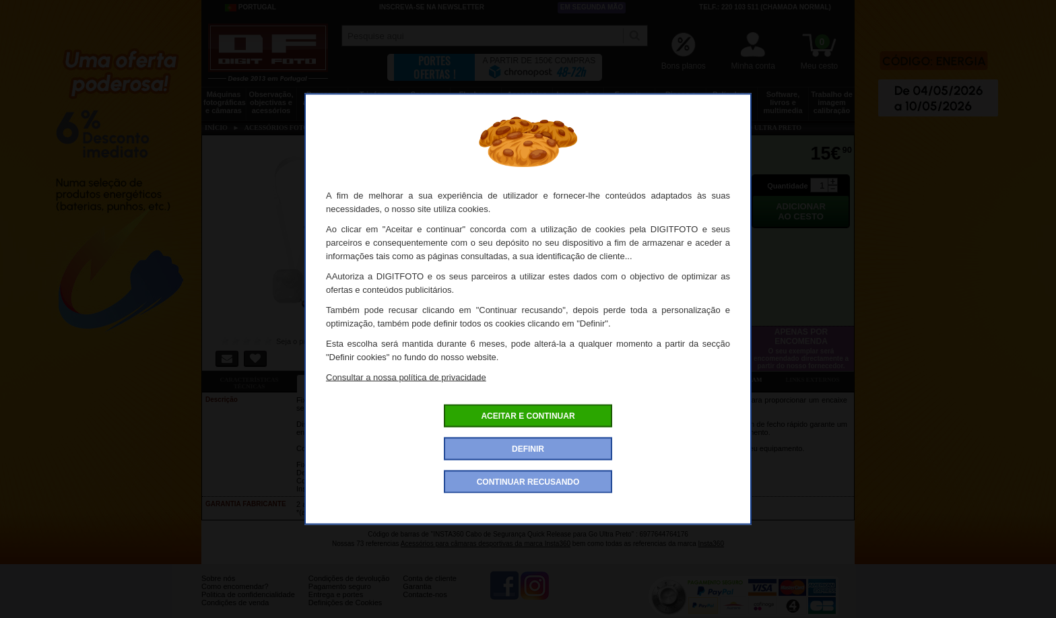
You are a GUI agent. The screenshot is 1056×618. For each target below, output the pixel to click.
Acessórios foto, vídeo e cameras (527, 102)
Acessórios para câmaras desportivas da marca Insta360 (485, 543)
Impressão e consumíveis (578, 98)
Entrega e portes (335, 604)
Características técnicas (249, 383)
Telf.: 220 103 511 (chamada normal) (765, 7)
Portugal (250, 7)
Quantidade (787, 186)
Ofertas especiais (438, 379)
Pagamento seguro (339, 596)
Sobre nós (218, 588)
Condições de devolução (348, 588)
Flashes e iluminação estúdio (476, 102)
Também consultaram (724, 379)
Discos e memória (680, 98)
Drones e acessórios (322, 98)
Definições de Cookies (345, 613)
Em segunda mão (592, 7)
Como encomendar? (235, 596)
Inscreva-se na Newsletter (431, 7)
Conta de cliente (430, 588)
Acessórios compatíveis (533, 379)
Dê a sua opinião (629, 379)
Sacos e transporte (424, 98)
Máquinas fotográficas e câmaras (224, 102)
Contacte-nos (425, 604)
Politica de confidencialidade (248, 604)
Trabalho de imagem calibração (832, 102)
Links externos (813, 379)
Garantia (417, 596)
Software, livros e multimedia (782, 102)
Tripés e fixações (373, 98)
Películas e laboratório (732, 98)
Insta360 (711, 543)
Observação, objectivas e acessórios (271, 102)
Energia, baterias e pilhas (629, 102)
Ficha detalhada (344, 379)
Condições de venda (235, 613)
